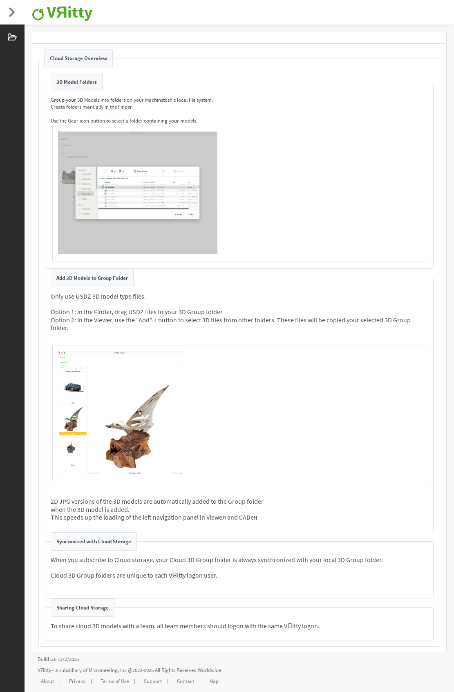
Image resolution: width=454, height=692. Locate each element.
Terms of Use (115, 681)
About (47, 681)
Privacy (77, 681)
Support (153, 681)
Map (214, 681)
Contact (185, 681)
